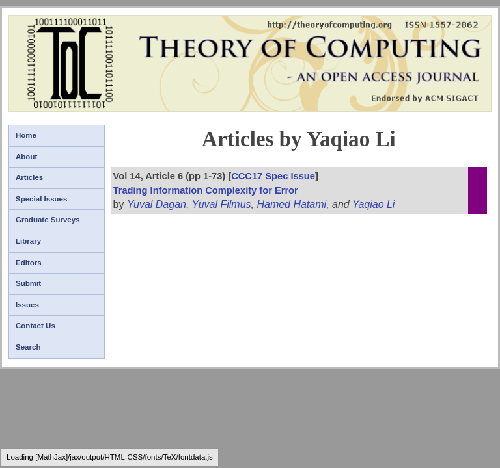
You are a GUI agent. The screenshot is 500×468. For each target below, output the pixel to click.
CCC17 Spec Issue (273, 176)
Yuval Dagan (156, 204)
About (26, 157)
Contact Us (35, 326)
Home (26, 135)
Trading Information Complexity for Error (205, 190)
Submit (28, 283)
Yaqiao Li (373, 204)
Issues (27, 305)
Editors (29, 262)
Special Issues (41, 199)
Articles (29, 177)
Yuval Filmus (221, 204)
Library (28, 241)
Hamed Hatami (291, 204)
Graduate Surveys (48, 220)
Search (28, 347)
